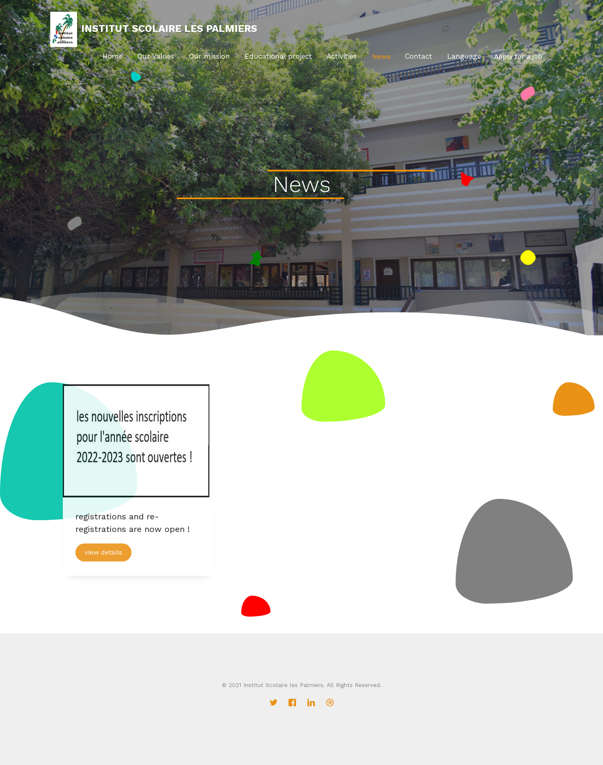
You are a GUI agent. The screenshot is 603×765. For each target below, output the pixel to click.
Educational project (278, 56)
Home (113, 56)
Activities (343, 56)
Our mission (209, 56)
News (382, 56)
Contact (420, 56)
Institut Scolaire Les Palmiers (169, 28)
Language (465, 56)
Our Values (155, 56)
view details (103, 556)
